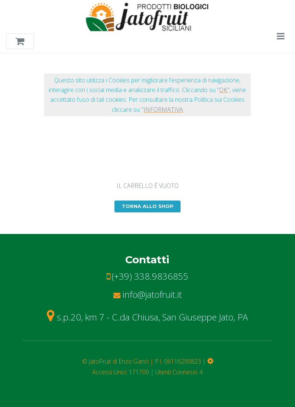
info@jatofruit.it (147, 294)
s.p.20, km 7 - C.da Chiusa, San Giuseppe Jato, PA (147, 317)
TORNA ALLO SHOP (148, 206)
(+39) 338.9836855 (150, 276)
